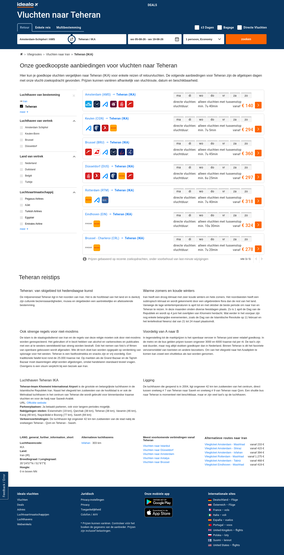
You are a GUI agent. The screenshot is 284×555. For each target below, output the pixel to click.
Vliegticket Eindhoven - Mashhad (224, 464)
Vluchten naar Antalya (156, 458)
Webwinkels (24, 524)
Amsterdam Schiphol (36, 127)
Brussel (29, 139)
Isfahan (85, 442)
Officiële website (36, 402)
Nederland (31, 163)
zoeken (246, 39)
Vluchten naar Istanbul (156, 445)
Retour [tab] (25, 27)
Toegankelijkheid (91, 509)
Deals (152, 5)
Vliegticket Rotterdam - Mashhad (224, 456)
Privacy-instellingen (92, 499)
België (28, 175)
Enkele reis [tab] (42, 27)
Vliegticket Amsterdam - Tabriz (223, 460)
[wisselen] (72, 39)
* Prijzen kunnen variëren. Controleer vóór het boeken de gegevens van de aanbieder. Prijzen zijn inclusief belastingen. (108, 527)
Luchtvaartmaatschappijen (33, 514)
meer (24, 112)
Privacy (85, 504)
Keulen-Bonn (32, 133)
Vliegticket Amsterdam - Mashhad (225, 444)
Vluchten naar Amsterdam (158, 453)
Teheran (31, 106)
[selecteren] (258, 105)
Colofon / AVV (89, 514)
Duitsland (30, 169)
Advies (21, 509)
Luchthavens (24, 519)
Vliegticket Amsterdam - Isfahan (224, 452)
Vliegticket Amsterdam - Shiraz (223, 448)
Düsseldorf (31, 146)
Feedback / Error (4, 485)
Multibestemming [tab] (69, 27)
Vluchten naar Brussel (156, 462)
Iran (25, 101)
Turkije (29, 181)
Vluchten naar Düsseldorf (158, 450)
